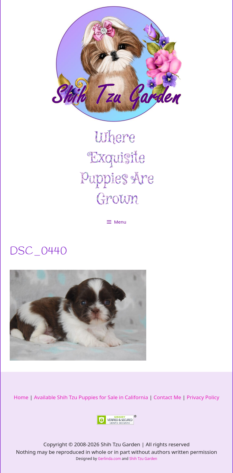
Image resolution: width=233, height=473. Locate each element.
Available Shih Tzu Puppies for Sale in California (91, 397)
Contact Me (167, 397)
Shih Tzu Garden (143, 458)
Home (21, 397)
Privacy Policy (203, 397)
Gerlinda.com (109, 458)
